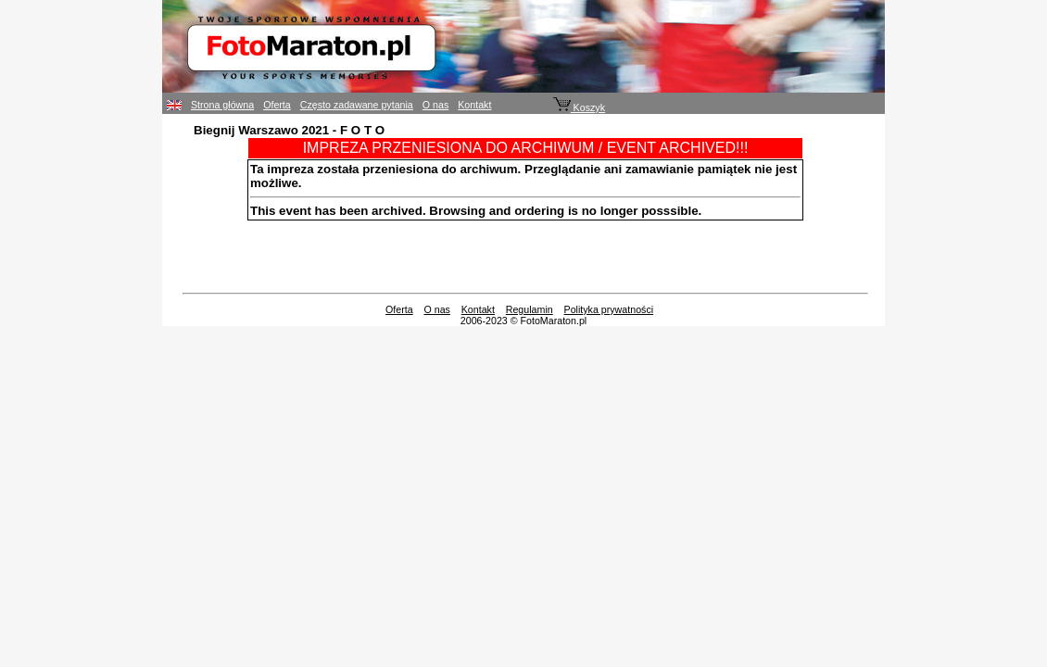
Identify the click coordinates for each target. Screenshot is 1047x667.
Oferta (277, 104)
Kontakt (474, 104)
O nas (435, 104)
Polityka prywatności (609, 309)
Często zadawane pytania (356, 104)
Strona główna (222, 104)
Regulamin (529, 309)
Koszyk (579, 107)
